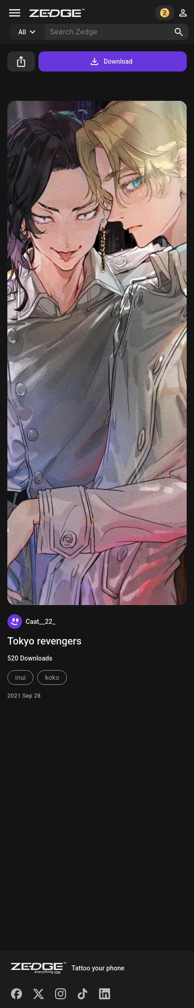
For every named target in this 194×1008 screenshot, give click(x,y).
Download (111, 61)
